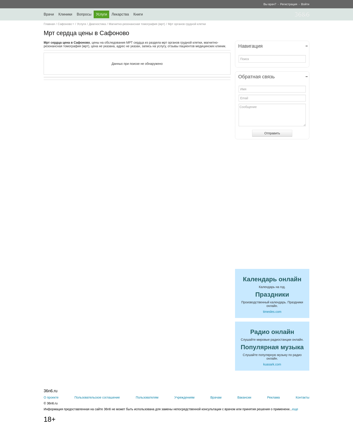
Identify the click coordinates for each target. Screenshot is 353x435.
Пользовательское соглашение (97, 397)
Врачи (49, 14)
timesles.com (272, 311)
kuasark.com (272, 364)
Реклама (273, 397)
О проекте (51, 397)
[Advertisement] (137, 127)
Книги (138, 14)
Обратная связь (256, 76)
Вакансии (244, 397)
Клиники (65, 14)
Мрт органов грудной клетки (187, 24)
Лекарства (120, 14)
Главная (49, 24)
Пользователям (147, 397)
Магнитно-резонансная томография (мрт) (137, 24)
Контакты (302, 397)
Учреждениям (184, 397)
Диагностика (97, 24)
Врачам (216, 397)
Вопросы (84, 14)
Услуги (101, 14)
